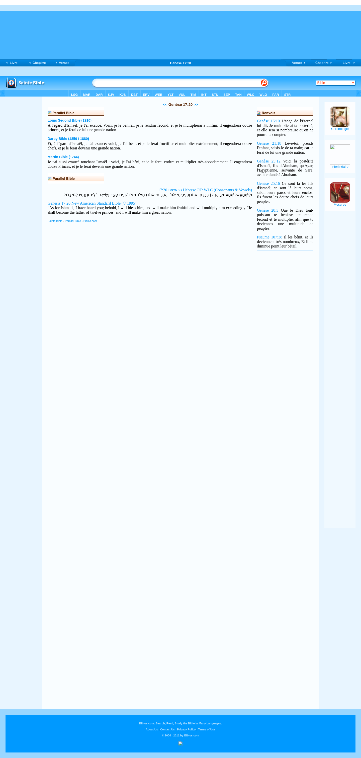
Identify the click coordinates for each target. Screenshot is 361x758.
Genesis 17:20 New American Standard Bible (84, 203)
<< (165, 104)
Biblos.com (90, 220)
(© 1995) (129, 203)
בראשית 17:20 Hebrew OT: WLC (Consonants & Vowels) (205, 190)
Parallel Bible (73, 220)
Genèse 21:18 (269, 143)
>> (195, 104)
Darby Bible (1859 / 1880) (68, 139)
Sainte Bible (55, 220)
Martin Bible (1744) (63, 157)
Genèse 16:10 (268, 121)
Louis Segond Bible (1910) (70, 120)
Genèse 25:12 (269, 161)
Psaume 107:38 (269, 237)
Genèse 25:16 (268, 183)
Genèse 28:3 (268, 210)
